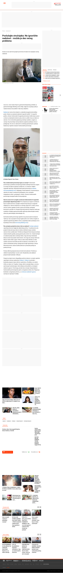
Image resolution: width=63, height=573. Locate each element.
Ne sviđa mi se (35, 452)
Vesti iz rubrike (6, 534)
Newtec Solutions (53, 571)
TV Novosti (37, 564)
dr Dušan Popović (27, 421)
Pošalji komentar (7, 452)
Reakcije (55, 69)
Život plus (11, 564)
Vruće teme (5, 425)
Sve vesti (44, 153)
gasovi (4, 421)
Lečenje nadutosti (33, 226)
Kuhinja (15, 564)
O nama (41, 564)
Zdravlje (8, 564)
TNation (59, 571)
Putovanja (19, 564)
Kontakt (8, 567)
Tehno (31, 564)
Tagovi (4, 418)
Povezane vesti (6, 507)
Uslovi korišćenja (46, 564)
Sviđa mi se (25, 452)
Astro (59, 106)
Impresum (4, 567)
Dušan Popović (19, 421)
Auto (33, 564)
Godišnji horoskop (54, 106)
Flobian (13, 421)
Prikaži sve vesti (46, 81)
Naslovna (4, 564)
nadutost (9, 421)
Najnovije (45, 69)
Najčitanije (50, 69)
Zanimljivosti (27, 564)
